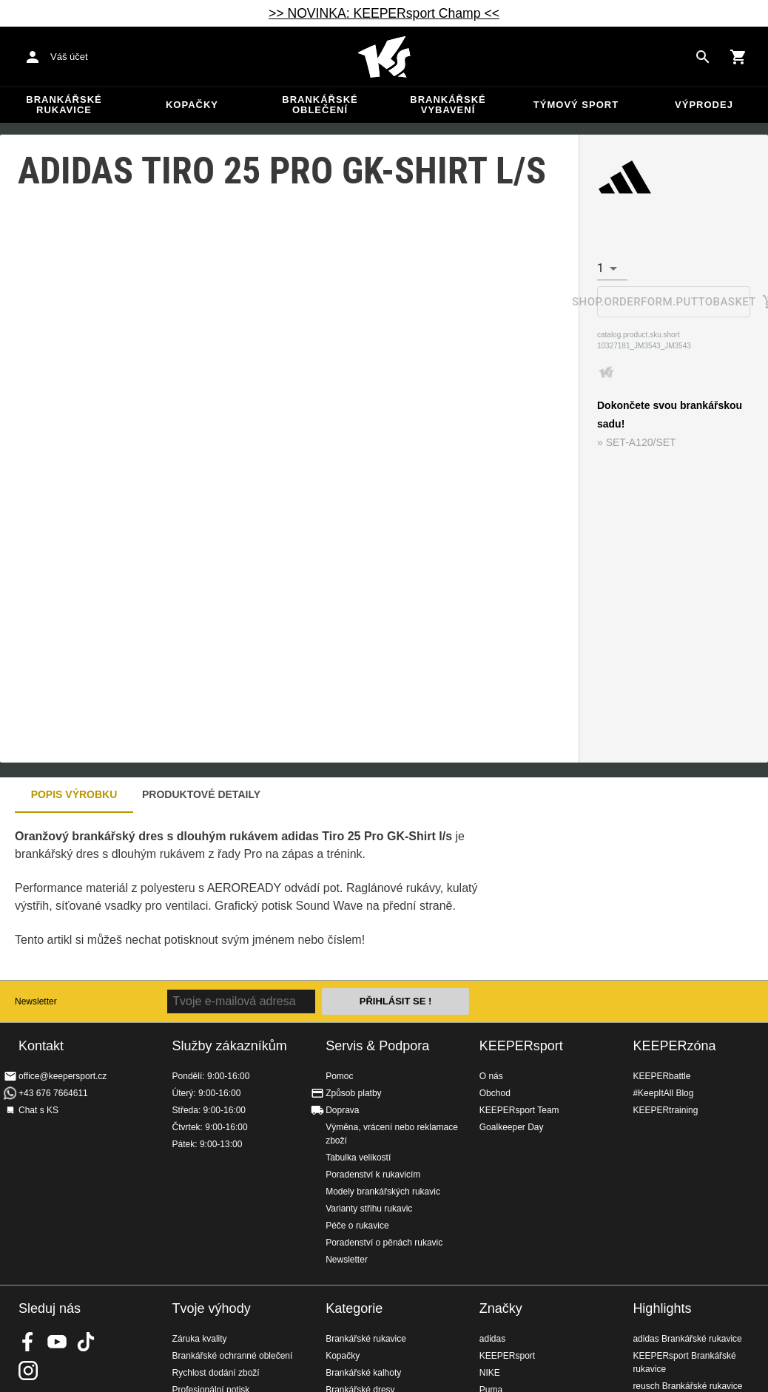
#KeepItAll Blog (663, 1093)
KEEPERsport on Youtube (57, 1341)
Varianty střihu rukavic (369, 1208)
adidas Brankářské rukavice (687, 1339)
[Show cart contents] (738, 57)
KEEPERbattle (661, 1076)
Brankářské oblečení (319, 104)
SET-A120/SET (641, 442)
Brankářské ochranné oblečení (232, 1356)
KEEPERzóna (674, 1045)
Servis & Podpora (377, 1045)
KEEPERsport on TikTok (85, 1341)
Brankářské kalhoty (363, 1373)
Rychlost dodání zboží (216, 1373)
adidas (492, 1339)
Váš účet (69, 56)
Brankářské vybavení (447, 104)
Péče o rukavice (357, 1225)
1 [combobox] (600, 268)
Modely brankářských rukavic (383, 1191)
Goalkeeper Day (511, 1127)
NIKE (489, 1373)
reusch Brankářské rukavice (687, 1386)
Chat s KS (38, 1110)
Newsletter (36, 1001)
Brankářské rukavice (63, 104)
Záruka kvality (199, 1339)
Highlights (662, 1308)
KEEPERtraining (665, 1110)
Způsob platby (353, 1093)
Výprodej (704, 104)
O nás (491, 1076)
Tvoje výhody (211, 1308)
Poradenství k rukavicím (373, 1174)
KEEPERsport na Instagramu (28, 1370)
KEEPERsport (521, 1045)
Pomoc (339, 1076)
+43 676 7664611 (53, 1093)
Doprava (342, 1110)
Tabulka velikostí (358, 1157)
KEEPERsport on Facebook (28, 1341)
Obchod (495, 1093)
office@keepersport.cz (62, 1076)
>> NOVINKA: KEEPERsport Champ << (384, 13)
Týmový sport (576, 104)
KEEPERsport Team (519, 1110)
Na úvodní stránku (384, 57)
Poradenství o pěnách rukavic (384, 1242)
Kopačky (192, 104)
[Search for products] (703, 57)
